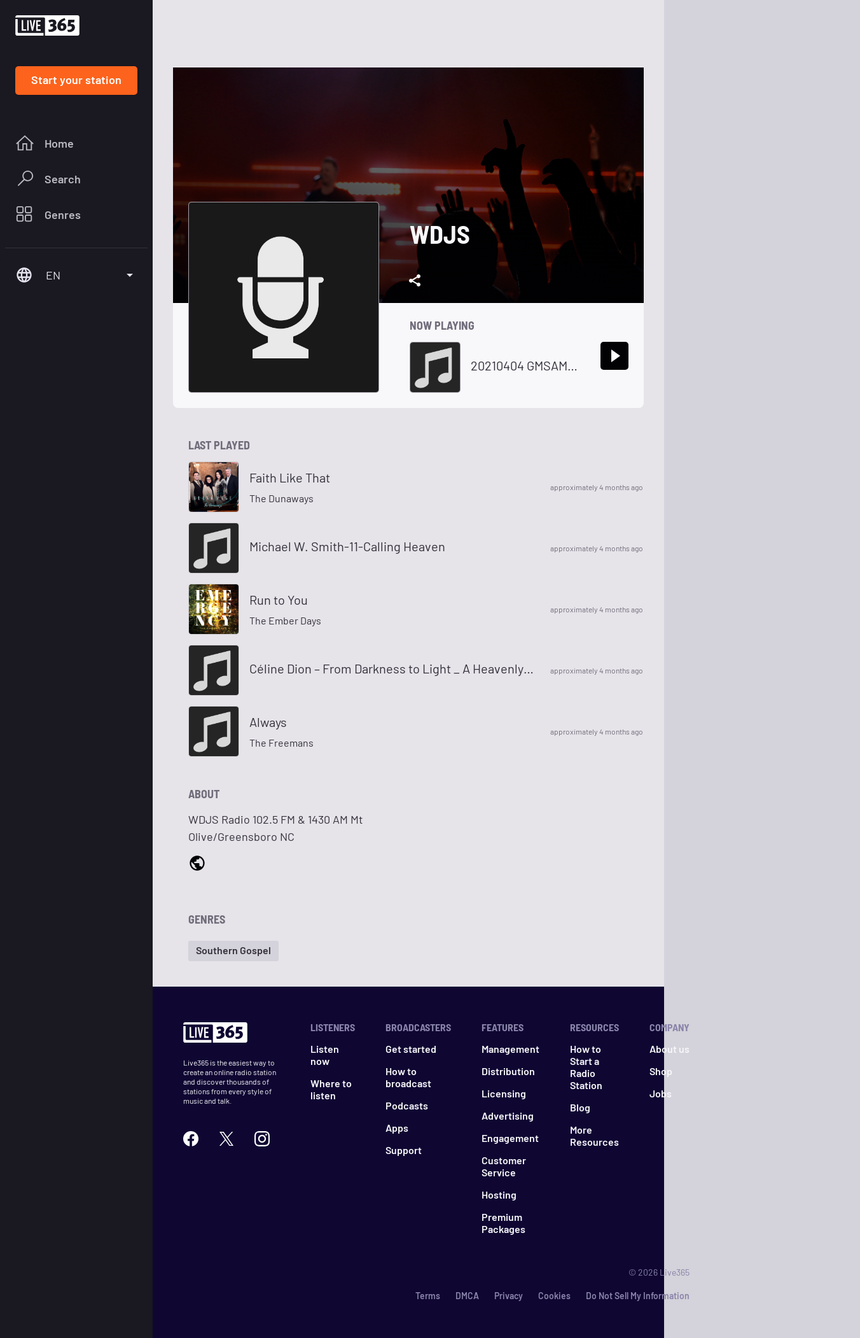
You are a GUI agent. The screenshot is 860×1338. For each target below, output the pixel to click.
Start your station (76, 80)
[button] (233, 951)
